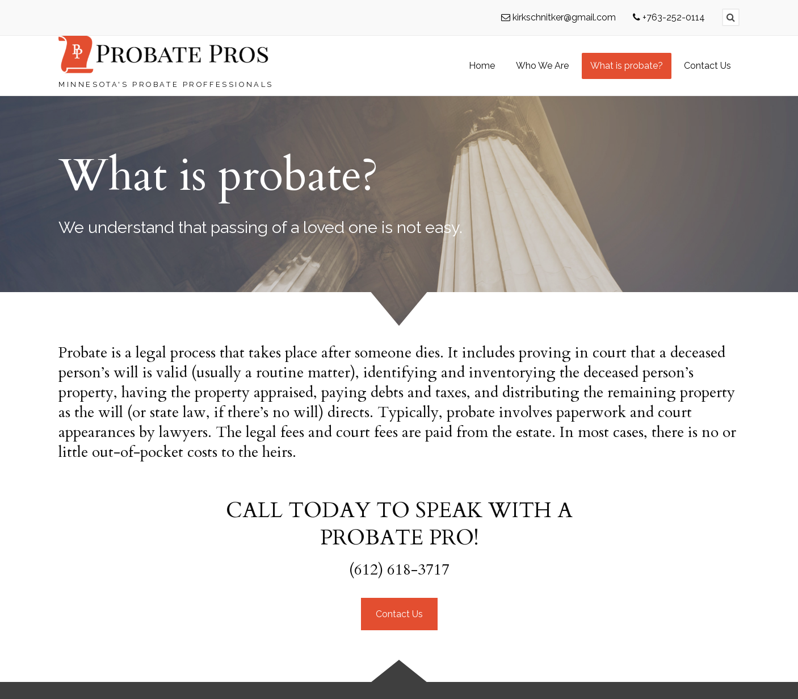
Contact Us (399, 614)
